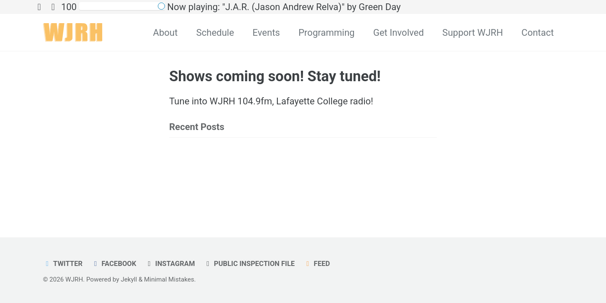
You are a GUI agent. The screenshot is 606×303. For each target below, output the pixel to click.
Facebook (113, 264)
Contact (537, 32)
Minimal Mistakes (169, 279)
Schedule (215, 32)
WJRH (74, 279)
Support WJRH (472, 32)
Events (266, 32)
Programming (326, 32)
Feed (316, 264)
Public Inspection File (249, 264)
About (165, 32)
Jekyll (129, 279)
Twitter (62, 264)
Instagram (170, 264)
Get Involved (398, 32)
